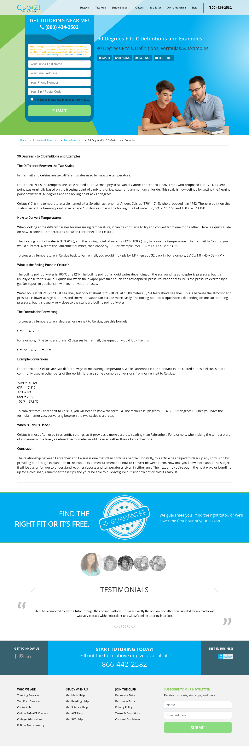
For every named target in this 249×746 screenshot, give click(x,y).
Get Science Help (77, 707)
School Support (121, 7)
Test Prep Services (29, 701)
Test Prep (100, 7)
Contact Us (24, 707)
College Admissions (29, 719)
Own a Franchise (176, 7)
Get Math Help (75, 695)
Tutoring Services (28, 695)
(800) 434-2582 (220, 7)
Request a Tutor (125, 695)
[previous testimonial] (33, 592)
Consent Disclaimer (127, 719)
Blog (194, 7)
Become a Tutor (125, 701)
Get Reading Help (77, 701)
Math (104, 58)
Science (142, 58)
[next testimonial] (216, 592)
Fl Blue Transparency (30, 725)
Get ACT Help (74, 713)
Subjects (85, 7)
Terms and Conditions (73, 55)
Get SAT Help (74, 719)
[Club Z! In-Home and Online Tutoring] (28, 8)
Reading (122, 58)
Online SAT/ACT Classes (32, 713)
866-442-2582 (124, 664)
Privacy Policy (52, 55)
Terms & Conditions (128, 713)
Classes (139, 7)
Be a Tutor (155, 7)
